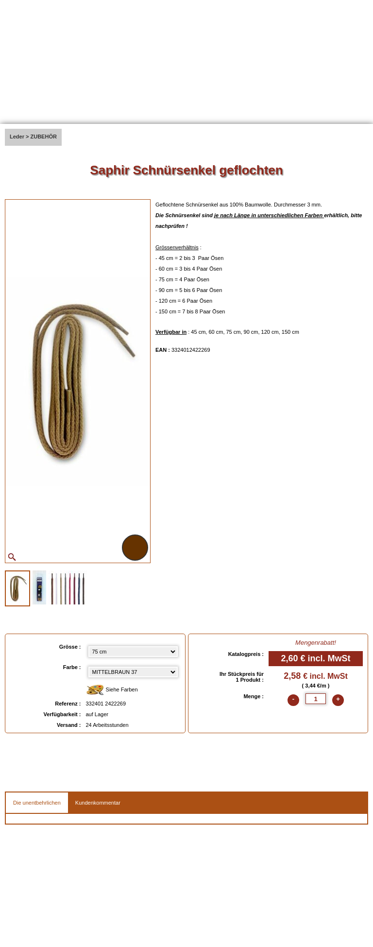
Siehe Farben (112, 690)
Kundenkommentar (97, 803)
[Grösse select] (133, 651)
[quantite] (315, 698)
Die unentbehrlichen (37, 803)
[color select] (133, 672)
